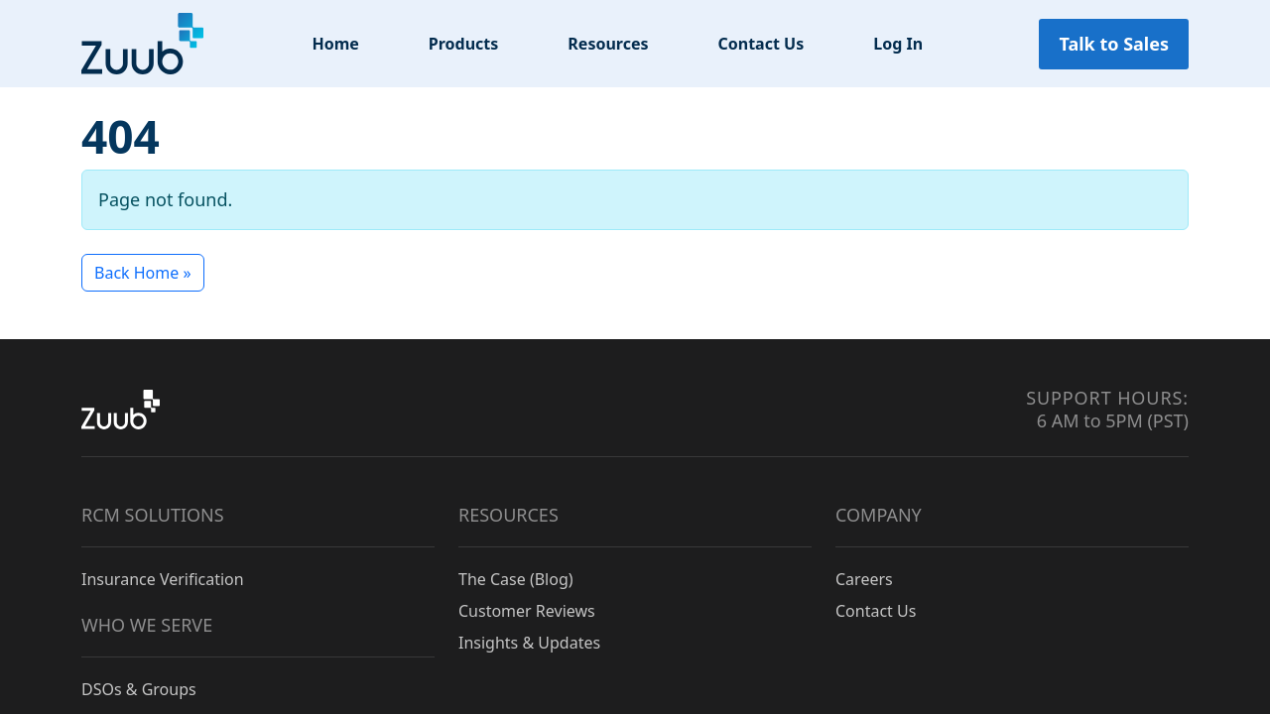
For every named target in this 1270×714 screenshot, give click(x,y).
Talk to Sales (1114, 44)
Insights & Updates (529, 643)
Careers (864, 579)
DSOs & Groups (138, 689)
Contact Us (761, 44)
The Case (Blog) (515, 579)
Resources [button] (608, 44)
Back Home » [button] (142, 273)
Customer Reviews (526, 611)
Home (335, 44)
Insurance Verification (162, 579)
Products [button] (464, 44)
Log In (898, 44)
